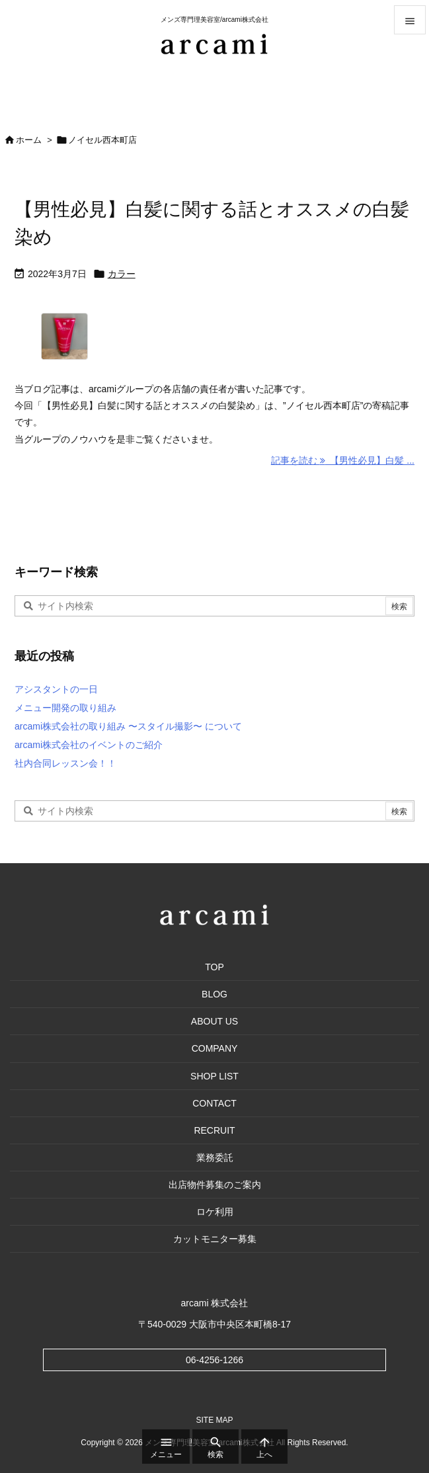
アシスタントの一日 (56, 689)
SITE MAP (214, 1420)
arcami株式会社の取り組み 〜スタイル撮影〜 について (128, 726)
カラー (122, 274)
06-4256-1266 (214, 1360)
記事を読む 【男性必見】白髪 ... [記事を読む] (342, 460)
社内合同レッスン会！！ (65, 763)
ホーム (29, 140)
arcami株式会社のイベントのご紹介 (89, 744)
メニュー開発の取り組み (65, 707)
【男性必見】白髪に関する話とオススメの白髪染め (212, 223)
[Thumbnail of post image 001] (98, 341)
